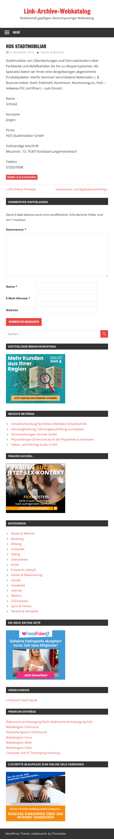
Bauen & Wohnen (52, 52)
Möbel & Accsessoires (21, 177)
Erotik (15, 565)
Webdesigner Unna (19, 737)
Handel (16, 580)
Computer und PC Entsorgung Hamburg (33, 753)
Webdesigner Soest (19, 748)
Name (11, 286)
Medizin (16, 596)
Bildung (16, 544)
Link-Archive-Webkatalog (57, 11)
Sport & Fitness (21, 606)
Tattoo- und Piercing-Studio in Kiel (34, 444)
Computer (18, 549)
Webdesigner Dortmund (22, 727)
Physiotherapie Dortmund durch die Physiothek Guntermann (52, 439)
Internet (16, 590)
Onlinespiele (19, 601)
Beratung (17, 539)
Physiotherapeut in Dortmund (26, 732)
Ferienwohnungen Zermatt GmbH (34, 434)
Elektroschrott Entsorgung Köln (72, 722)
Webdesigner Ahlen (19, 742)
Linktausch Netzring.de (21, 700)
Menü (16, 32)
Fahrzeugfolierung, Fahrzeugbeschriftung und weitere (47, 429)
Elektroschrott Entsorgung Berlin (28, 722)
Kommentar (16, 229)
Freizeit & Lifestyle (23, 570)
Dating (15, 554)
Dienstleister (19, 559)
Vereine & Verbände (24, 611)
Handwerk (18, 585)
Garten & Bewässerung (26, 575)
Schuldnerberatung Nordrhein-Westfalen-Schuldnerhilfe (49, 424)
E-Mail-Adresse (18, 298)
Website (12, 310)
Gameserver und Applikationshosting (81, 189)
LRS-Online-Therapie (22, 189)
